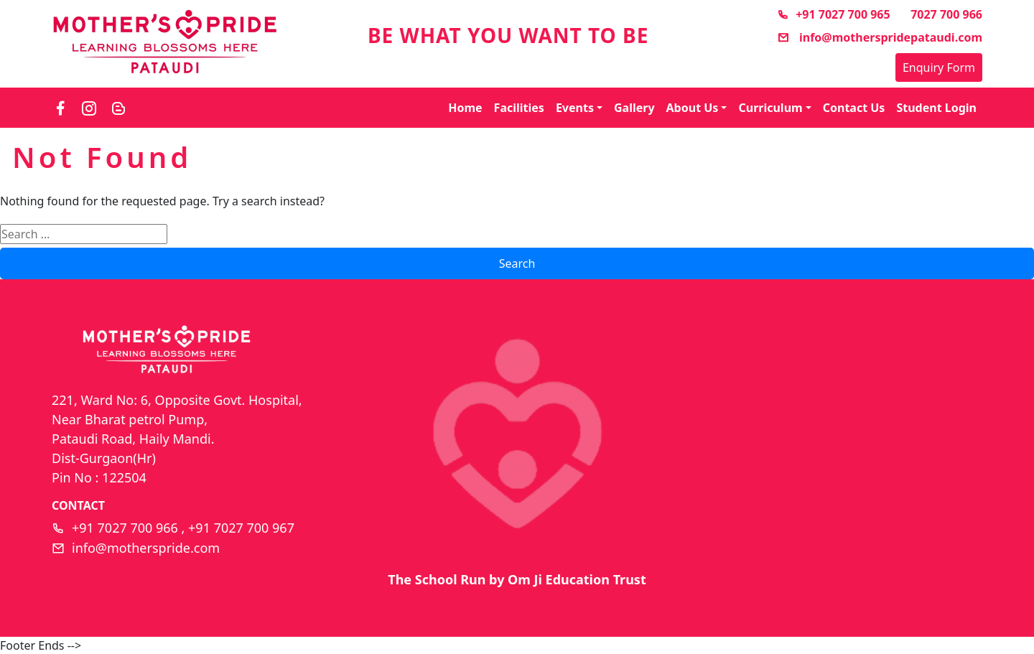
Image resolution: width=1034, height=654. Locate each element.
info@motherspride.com (146, 547)
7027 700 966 (946, 14)
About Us (692, 108)
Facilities (519, 108)
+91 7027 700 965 (833, 14)
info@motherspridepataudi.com (880, 37)
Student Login (936, 108)
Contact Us (854, 108)
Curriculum (770, 108)
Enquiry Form (939, 67)
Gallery (634, 108)
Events (575, 108)
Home (465, 108)
